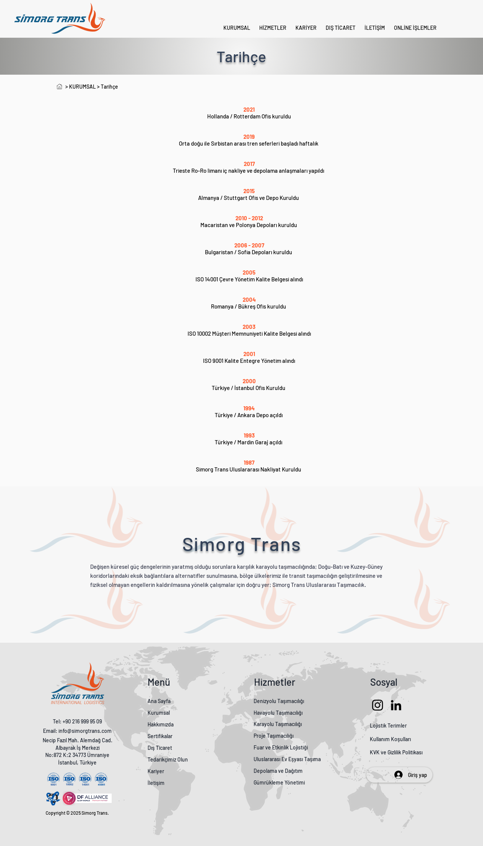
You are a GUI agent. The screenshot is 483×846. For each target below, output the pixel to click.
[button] (415, 28)
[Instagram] (377, 705)
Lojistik (378, 725)
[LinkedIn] (396, 705)
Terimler (397, 725)
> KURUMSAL (80, 86)
